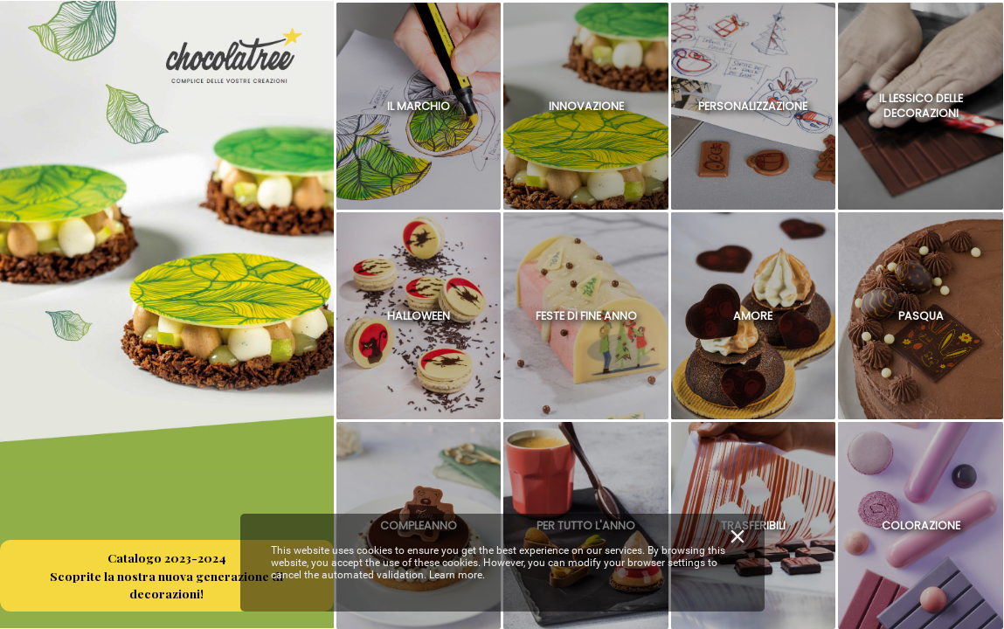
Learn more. (457, 575)
